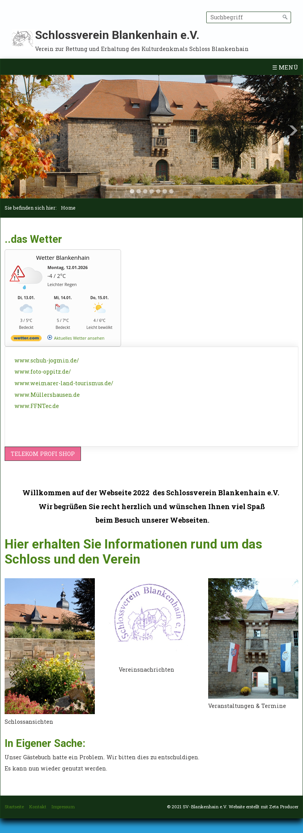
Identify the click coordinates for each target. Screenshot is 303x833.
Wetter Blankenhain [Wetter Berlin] (62, 257)
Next (293, 130)
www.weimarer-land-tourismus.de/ (64, 383)
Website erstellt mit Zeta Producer (263, 806)
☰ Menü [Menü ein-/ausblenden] (285, 67)
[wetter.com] (26, 339)
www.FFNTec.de (37, 406)
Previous (9, 130)
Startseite (14, 806)
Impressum (63, 806)
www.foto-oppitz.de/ (43, 371)
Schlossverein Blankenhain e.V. (117, 35)
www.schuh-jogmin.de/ (47, 360)
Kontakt (37, 806)
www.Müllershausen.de (47, 394)
